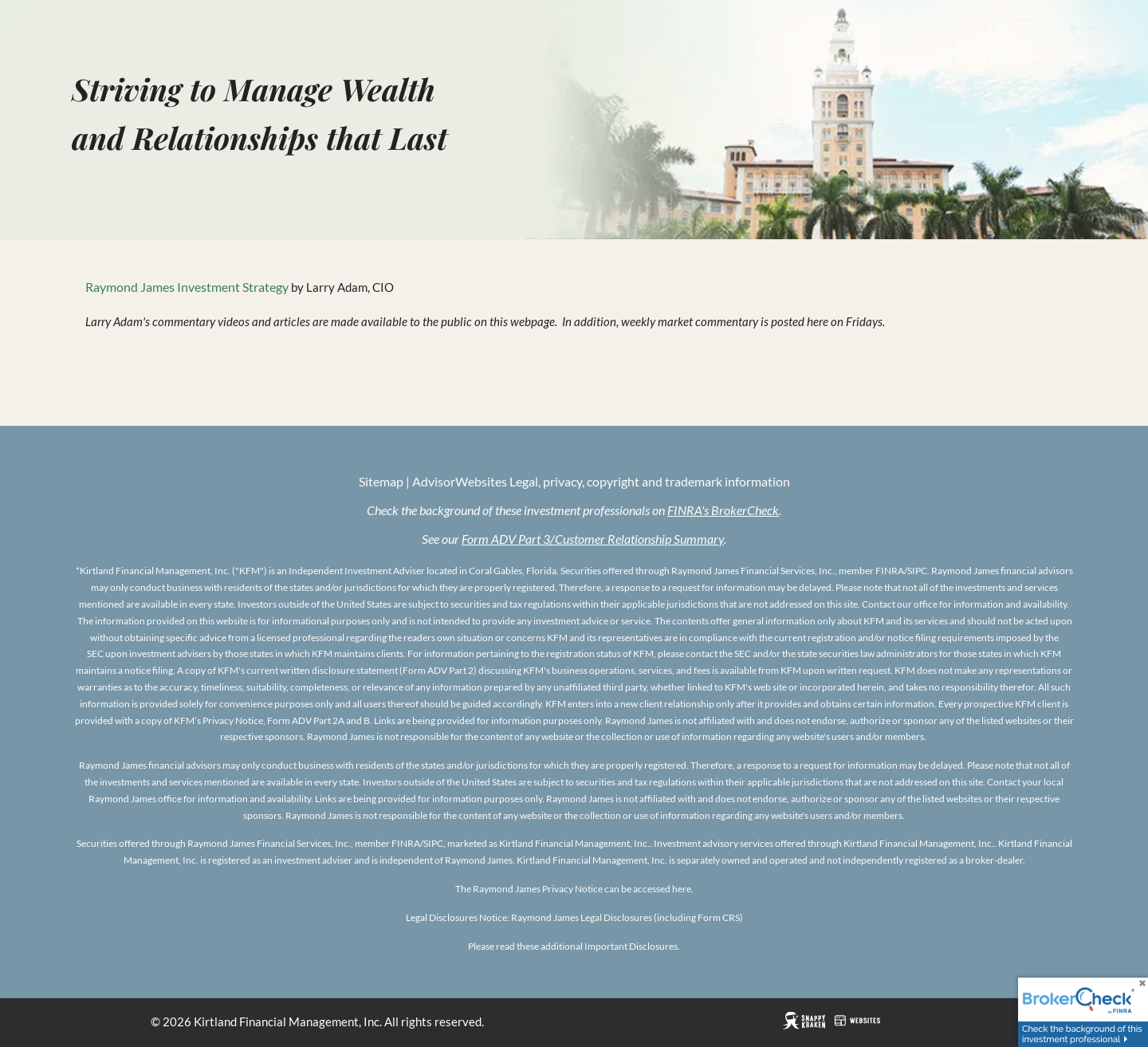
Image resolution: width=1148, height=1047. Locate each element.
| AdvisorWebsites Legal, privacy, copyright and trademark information (596, 482)
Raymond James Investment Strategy (187, 288)
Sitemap (381, 482)
